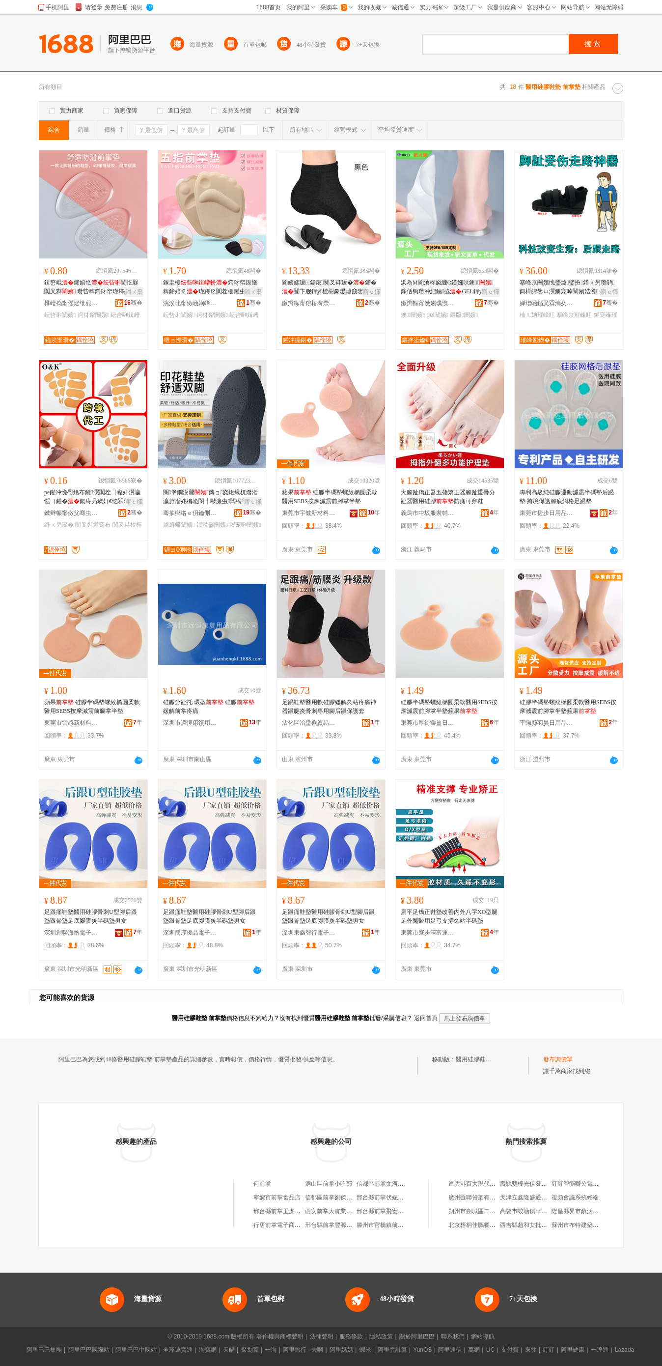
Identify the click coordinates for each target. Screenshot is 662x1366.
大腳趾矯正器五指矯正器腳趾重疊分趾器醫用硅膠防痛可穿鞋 (448, 497)
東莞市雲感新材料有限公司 (71, 722)
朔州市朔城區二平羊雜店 (480, 1211)
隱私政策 (381, 1336)
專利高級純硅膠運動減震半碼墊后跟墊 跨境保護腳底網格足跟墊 (567, 497)
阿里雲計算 (392, 1349)
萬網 (474, 1349)
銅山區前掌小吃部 (328, 1183)
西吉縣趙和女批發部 (526, 1225)
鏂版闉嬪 (464, 315)
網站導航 (483, 1336)
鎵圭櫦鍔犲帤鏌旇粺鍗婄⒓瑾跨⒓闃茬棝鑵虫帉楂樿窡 (210, 287)
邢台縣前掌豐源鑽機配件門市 (343, 1225)
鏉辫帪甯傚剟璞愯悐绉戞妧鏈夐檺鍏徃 (428, 303)
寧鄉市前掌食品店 (277, 1197)
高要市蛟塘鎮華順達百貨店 (535, 1211)
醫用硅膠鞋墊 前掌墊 (483, 1059)
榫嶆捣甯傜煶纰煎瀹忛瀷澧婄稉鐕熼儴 (71, 303)
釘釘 (548, 1349)
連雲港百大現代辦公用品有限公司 (492, 1183)
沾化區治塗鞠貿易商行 (309, 722)
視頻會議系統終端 (575, 1197)
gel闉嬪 (437, 315)
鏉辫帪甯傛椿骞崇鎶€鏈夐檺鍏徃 (309, 303)
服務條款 (351, 1336)
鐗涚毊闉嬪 (212, 524)
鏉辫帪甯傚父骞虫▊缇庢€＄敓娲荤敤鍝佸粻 (71, 513)
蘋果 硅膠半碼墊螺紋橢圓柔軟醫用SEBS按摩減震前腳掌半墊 (330, 497)
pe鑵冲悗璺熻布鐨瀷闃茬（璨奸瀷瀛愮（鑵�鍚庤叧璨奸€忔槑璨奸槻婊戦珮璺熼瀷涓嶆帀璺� (92, 497)
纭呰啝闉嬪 (60, 315)
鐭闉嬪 (413, 315)
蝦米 (365, 1349)
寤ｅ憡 (372, 291)
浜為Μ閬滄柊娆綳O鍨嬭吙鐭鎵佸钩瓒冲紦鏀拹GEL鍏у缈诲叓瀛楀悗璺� (448, 287)
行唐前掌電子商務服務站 (285, 1225)
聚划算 (250, 1349)
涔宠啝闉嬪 (245, 524)
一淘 (270, 1349)
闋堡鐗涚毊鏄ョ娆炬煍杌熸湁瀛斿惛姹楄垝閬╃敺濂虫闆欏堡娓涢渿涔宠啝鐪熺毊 (211, 497)
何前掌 (262, 1183)
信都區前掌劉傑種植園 (334, 1197)
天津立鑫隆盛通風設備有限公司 (541, 1197)
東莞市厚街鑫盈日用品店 (428, 722)
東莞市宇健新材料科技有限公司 (309, 513)
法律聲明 (321, 1336)
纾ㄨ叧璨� (59, 524)
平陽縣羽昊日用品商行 (547, 722)
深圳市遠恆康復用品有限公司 (190, 722)
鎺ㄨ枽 (134, 291)
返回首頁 (426, 1018)
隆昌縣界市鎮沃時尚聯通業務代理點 (599, 1211)
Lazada (624, 1349)
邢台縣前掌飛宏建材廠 (386, 1211)
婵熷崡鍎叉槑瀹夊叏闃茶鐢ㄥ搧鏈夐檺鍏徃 (547, 303)
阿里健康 (572, 1349)
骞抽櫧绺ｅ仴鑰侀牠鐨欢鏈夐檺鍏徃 (190, 513)
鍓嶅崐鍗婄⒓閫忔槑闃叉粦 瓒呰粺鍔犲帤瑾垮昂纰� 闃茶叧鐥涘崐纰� (93, 287)
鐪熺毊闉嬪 (178, 524)
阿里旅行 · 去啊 (303, 1349)
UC (490, 1349)
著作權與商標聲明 (279, 1336)
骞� (133, 302)
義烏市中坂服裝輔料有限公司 (428, 513)
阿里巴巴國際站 (89, 1349)
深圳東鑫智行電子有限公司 (309, 932)
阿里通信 (450, 1349)
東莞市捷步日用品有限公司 (547, 513)
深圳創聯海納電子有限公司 (71, 932)
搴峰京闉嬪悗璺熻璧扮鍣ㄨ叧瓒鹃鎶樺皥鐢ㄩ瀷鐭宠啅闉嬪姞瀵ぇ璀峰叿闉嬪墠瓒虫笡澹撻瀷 (568, 287)
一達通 (599, 1349)
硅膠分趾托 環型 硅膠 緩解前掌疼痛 (208, 706)
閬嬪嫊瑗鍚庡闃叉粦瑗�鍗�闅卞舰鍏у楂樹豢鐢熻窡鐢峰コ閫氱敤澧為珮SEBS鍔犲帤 (329, 287)
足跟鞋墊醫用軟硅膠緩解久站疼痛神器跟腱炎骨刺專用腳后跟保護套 (329, 706)
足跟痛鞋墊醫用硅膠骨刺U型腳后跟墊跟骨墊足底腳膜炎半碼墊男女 (90, 916)
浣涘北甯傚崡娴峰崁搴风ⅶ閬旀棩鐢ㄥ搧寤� (190, 303)
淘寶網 (208, 1349)
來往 (531, 1349)
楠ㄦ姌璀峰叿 (537, 315)
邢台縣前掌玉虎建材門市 (285, 1211)
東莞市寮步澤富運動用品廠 (428, 932)
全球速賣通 (178, 1349)
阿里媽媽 (341, 1349)
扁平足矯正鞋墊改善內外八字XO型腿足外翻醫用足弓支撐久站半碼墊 (449, 916)
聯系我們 (453, 1336)
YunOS (422, 1349)
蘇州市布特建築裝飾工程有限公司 (596, 1225)
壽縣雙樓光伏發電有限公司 (535, 1183)
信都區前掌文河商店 (383, 1183)
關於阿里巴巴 (417, 1336)
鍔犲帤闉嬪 (93, 315)
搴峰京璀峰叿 (574, 315)
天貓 (229, 1349)
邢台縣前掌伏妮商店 (383, 1197)
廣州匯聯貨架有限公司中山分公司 (492, 1197)
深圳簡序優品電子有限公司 (190, 932)
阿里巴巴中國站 (136, 1349)
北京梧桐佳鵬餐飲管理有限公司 (489, 1225)
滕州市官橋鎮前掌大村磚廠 (392, 1225)
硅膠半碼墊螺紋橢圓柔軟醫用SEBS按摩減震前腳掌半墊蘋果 (449, 706)
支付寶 (510, 1349)
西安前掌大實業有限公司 (337, 1211)
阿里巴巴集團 (44, 1349)
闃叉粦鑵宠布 (92, 524)
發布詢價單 (558, 1059)
